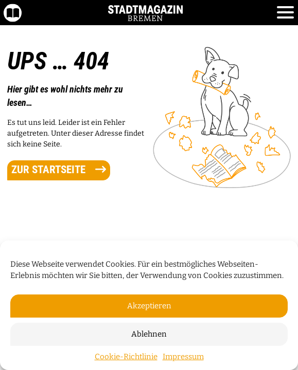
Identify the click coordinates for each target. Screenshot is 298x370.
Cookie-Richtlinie (126, 356)
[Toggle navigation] (285, 13)
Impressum (183, 356)
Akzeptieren (149, 305)
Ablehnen (149, 334)
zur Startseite (58, 169)
